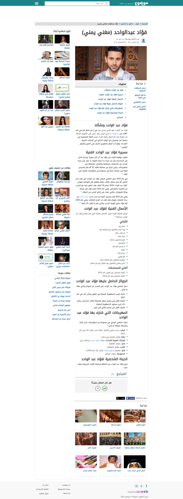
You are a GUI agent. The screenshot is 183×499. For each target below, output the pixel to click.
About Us (66, 493)
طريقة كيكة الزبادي (62, 278)
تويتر (123, 398)
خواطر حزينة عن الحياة (61, 301)
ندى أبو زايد (120, 39)
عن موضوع (66, 485)
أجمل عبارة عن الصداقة (61, 319)
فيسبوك (132, 398)
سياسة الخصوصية (64, 489)
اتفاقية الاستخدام (42, 489)
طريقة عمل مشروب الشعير (59, 292)
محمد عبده (84, 196)
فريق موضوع (43, 493)
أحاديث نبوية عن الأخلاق (60, 296)
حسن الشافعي (140, 102)
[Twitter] (141, 486)
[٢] (122, 173)
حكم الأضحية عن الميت (61, 314)
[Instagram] (136, 486)
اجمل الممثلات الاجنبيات (140, 89)
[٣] (81, 191)
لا (97, 388)
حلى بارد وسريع (64, 310)
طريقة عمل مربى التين (61, 287)
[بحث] (106, 3)
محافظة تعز (114, 133)
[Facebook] (146, 486)
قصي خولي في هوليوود (139, 108)
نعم (104, 388)
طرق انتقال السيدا (62, 283)
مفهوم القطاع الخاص (61, 305)
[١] (121, 146)
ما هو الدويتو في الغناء (140, 96)
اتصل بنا (45, 485)
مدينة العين (95, 340)
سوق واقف (109, 350)
